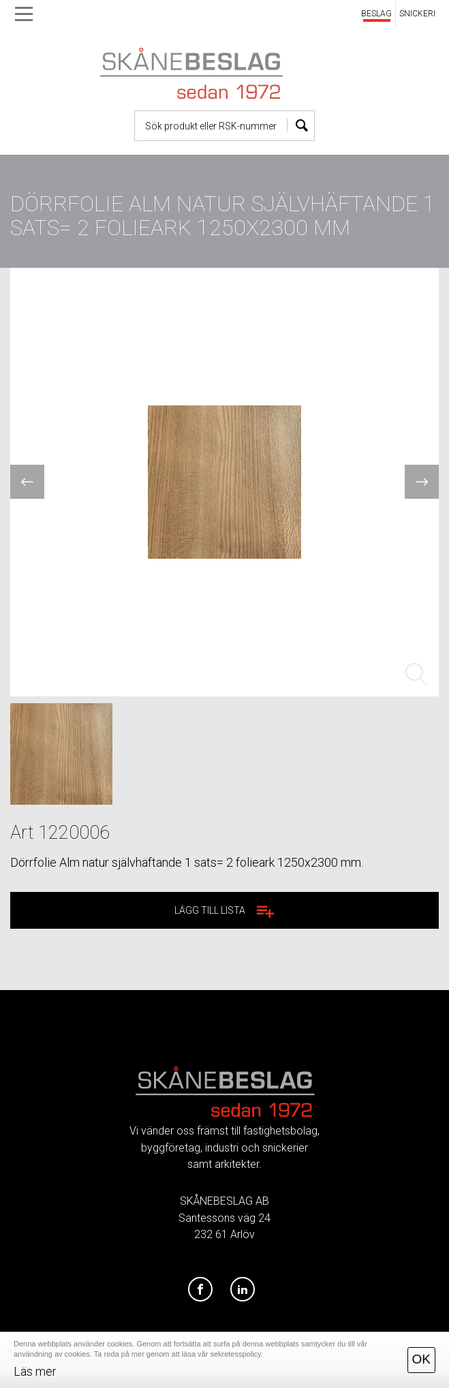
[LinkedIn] (242, 1289)
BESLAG (376, 13)
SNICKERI (417, 13)
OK (421, 1359)
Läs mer (35, 1371)
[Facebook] (200, 1289)
